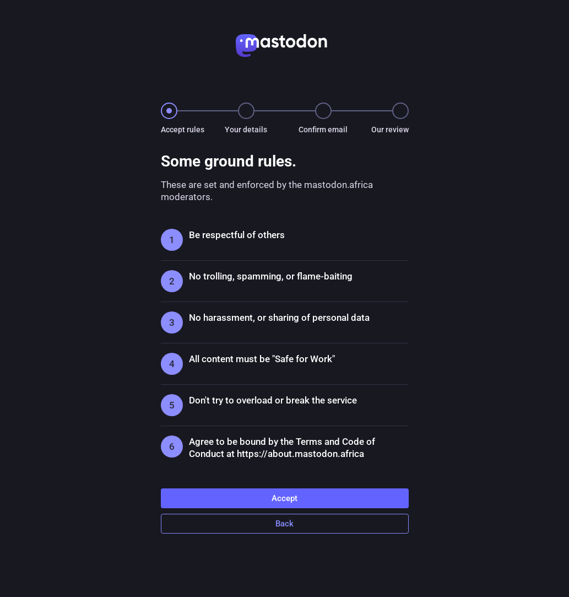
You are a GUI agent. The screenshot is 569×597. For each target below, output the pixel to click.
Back (284, 524)
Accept (284, 498)
